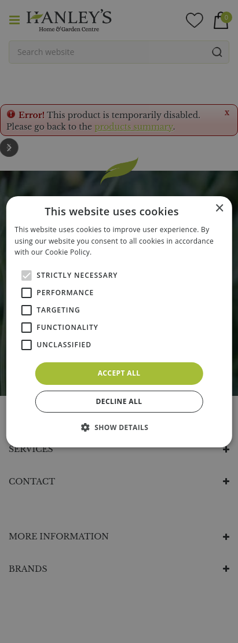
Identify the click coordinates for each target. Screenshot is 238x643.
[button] (119, 427)
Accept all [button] (119, 373)
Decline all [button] (119, 401)
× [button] (219, 208)
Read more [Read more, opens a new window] (112, 252)
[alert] (119, 321)
